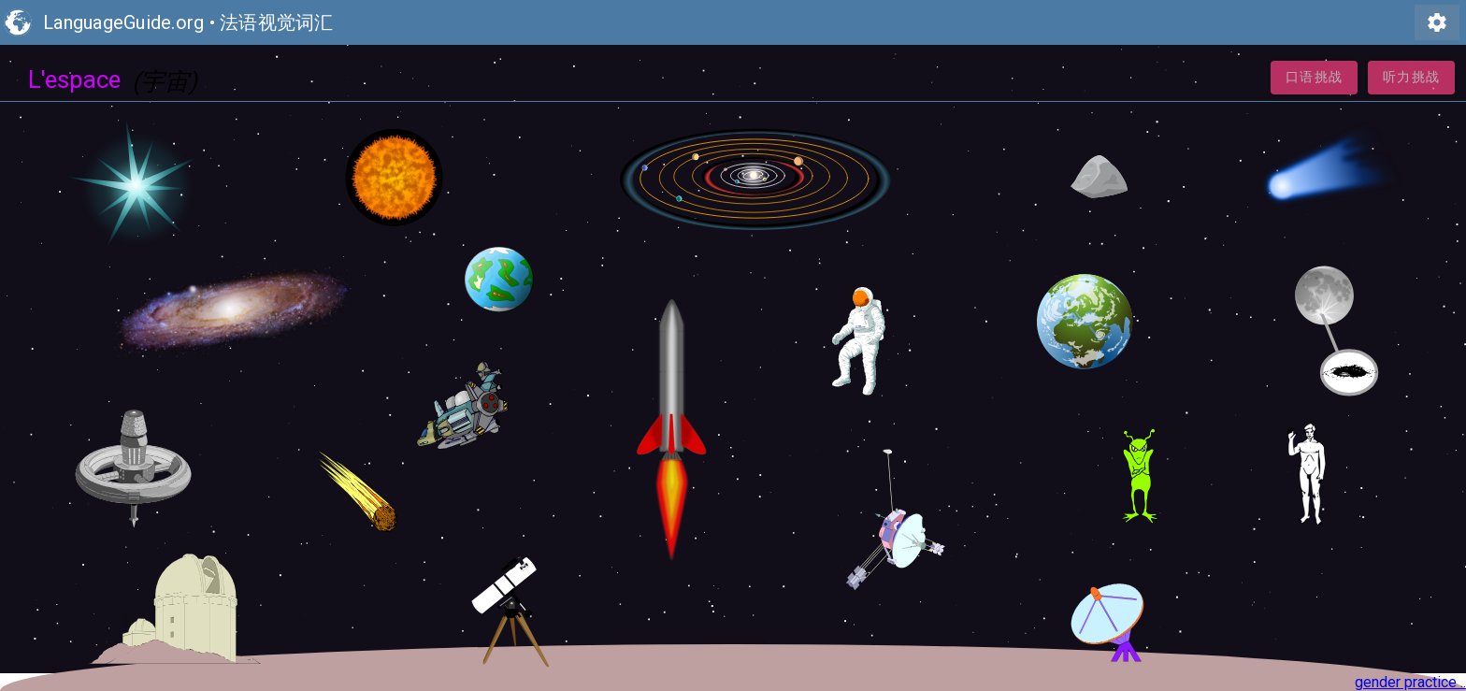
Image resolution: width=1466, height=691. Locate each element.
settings (1437, 22)
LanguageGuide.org (123, 22)
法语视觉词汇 (277, 22)
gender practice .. (1410, 682)
